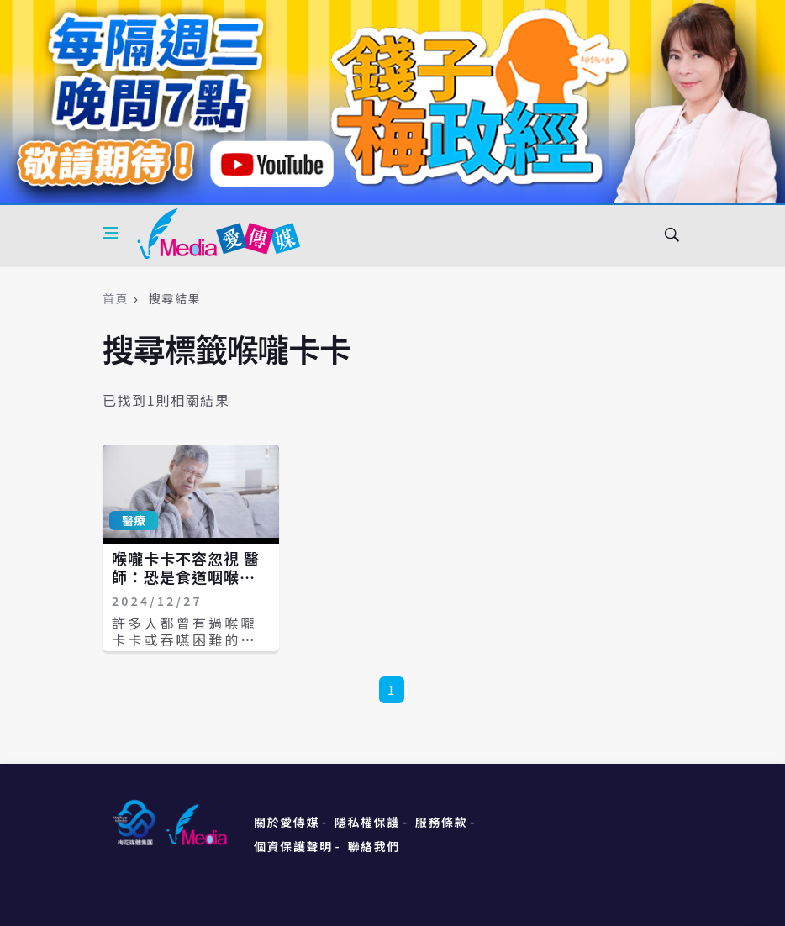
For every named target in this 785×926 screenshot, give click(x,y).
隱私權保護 (367, 821)
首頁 (116, 298)
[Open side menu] (110, 232)
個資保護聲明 (293, 846)
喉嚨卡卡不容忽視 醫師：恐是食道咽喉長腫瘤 (186, 576)
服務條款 (441, 821)
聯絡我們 (374, 846)
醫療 (133, 520)
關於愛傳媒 (286, 821)
